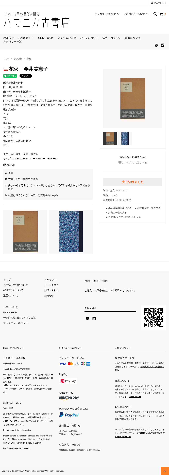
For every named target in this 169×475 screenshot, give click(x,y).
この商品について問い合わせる (123, 217)
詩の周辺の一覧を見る (147, 208)
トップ (6, 59)
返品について (110, 195)
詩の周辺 (18, 59)
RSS (5, 312)
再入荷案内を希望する (118, 208)
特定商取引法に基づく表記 (117, 200)
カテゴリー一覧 (12, 41)
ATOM (13, 312)
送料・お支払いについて (116, 190)
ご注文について (89, 37)
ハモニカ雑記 (10, 307)
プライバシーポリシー (15, 323)
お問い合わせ (45, 37)
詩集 (29, 59)
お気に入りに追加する (132, 162)
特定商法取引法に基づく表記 (19, 317)
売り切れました (133, 182)
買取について (133, 37)
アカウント (159, 2)
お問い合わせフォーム (13, 385)
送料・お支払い (111, 37)
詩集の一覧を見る (116, 212)
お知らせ (8, 37)
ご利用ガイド (26, 37)
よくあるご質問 (67, 37)
